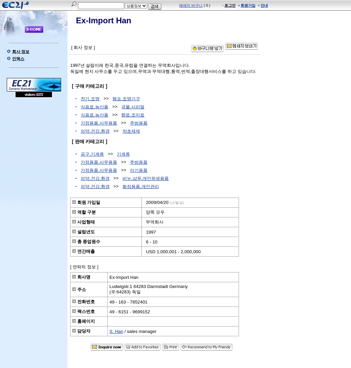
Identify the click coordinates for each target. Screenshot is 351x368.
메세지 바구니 (190, 5)
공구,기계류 (92, 154)
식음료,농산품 (94, 106)
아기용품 (138, 170)
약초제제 (131, 131)
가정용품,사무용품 (99, 123)
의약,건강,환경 (95, 131)
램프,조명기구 (126, 98)
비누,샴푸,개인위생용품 (146, 178)
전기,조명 (90, 98)
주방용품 (138, 123)
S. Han (116, 331)
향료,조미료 (132, 114)
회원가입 (248, 5)
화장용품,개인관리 (141, 186)
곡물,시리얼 (132, 106)
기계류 (123, 154)
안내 (264, 5)
